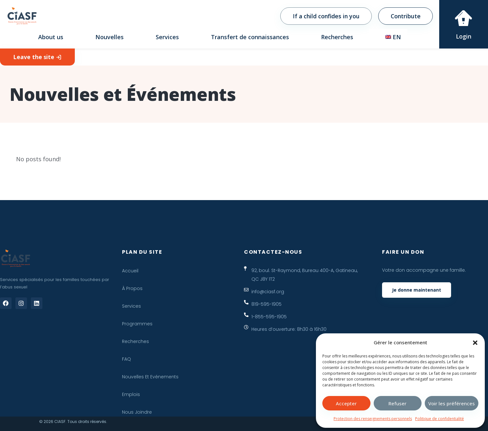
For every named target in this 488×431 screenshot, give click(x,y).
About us (50, 37)
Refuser (397, 403)
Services (167, 37)
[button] (475, 342)
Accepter (346, 403)
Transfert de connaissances (250, 37)
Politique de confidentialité (439, 418)
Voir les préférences (451, 403)
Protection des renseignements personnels (373, 418)
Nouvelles (109, 37)
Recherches (337, 37)
